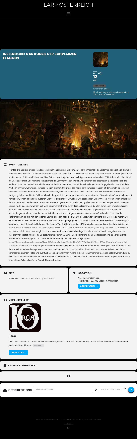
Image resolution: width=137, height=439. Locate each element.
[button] (68, 14)
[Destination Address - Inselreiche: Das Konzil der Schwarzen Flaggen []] (112, 393)
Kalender (14, 370)
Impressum (68, 428)
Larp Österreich (68, 4)
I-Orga (12, 340)
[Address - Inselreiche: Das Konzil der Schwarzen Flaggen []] (63, 393)
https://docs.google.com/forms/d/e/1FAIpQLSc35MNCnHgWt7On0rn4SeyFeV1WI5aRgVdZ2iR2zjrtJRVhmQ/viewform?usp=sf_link (68, 246)
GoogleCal (29, 370)
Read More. (38, 350)
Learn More (18, 357)
